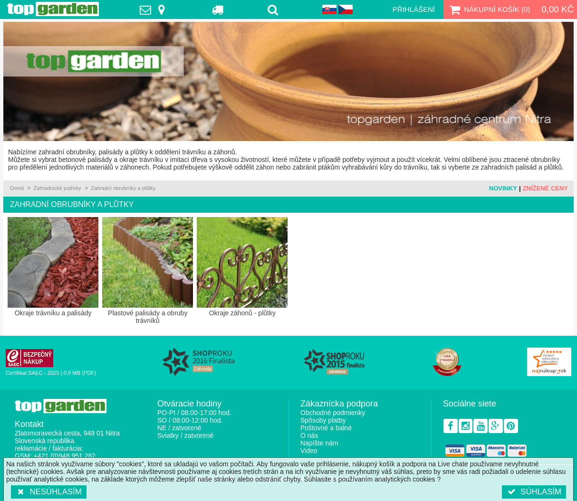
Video (308, 450)
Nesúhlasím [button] (49, 491)
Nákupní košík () (488, 9)
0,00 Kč (557, 9)
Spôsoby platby (323, 420)
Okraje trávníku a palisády (53, 267)
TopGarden (53, 9)
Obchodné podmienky (332, 412)
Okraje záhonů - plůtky (242, 267)
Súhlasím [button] (534, 491)
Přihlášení (414, 9)
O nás (309, 435)
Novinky (503, 188)
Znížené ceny (545, 188)
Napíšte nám (319, 443)
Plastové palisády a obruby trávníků (147, 270)
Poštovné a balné (326, 428)
